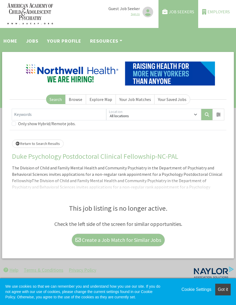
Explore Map (100, 99)
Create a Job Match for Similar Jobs (118, 240)
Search (56, 99)
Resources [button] (104, 41)
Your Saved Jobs (172, 99)
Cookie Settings (196, 289)
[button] (218, 114)
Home (10, 41)
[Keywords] (59, 114)
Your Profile (64, 41)
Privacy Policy (82, 270)
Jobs (32, 41)
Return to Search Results (38, 143)
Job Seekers (178, 12)
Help (10, 270)
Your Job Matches (135, 99)
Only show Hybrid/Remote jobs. (47, 123)
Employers (216, 12)
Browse (75, 99)
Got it (223, 289)
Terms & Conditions (43, 270)
